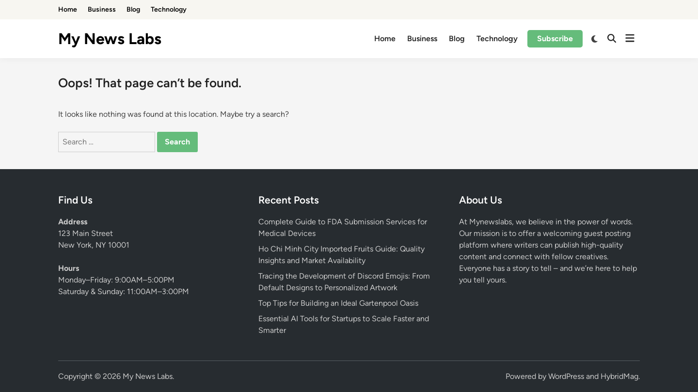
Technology (169, 9)
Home (67, 9)
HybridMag (619, 376)
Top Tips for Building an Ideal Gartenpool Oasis (338, 303)
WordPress (566, 376)
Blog (133, 9)
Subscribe (555, 38)
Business (102, 9)
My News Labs (109, 39)
